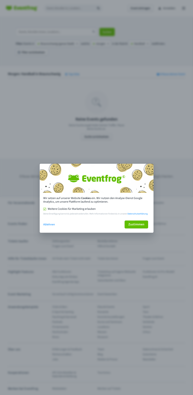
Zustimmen (136, 224)
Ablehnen (49, 224)
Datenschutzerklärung (137, 213)
